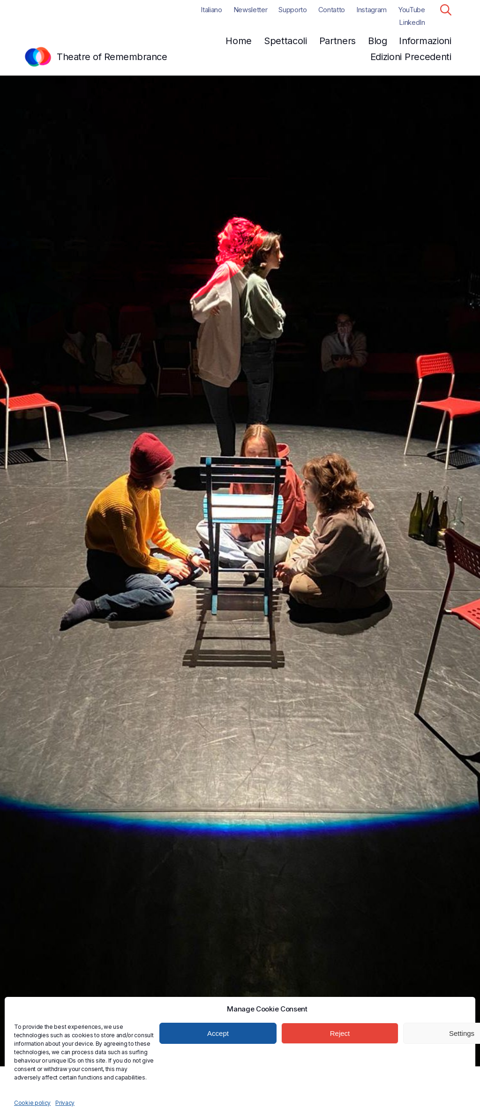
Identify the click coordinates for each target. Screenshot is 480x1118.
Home (238, 40)
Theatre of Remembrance (112, 56)
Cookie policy (32, 1102)
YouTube (411, 9)
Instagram (371, 9)
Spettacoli (285, 40)
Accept (218, 1033)
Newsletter (250, 9)
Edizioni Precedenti (410, 56)
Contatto (331, 9)
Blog (377, 40)
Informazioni (425, 40)
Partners (337, 40)
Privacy (65, 1102)
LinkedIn (412, 22)
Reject (340, 1033)
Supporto (292, 9)
